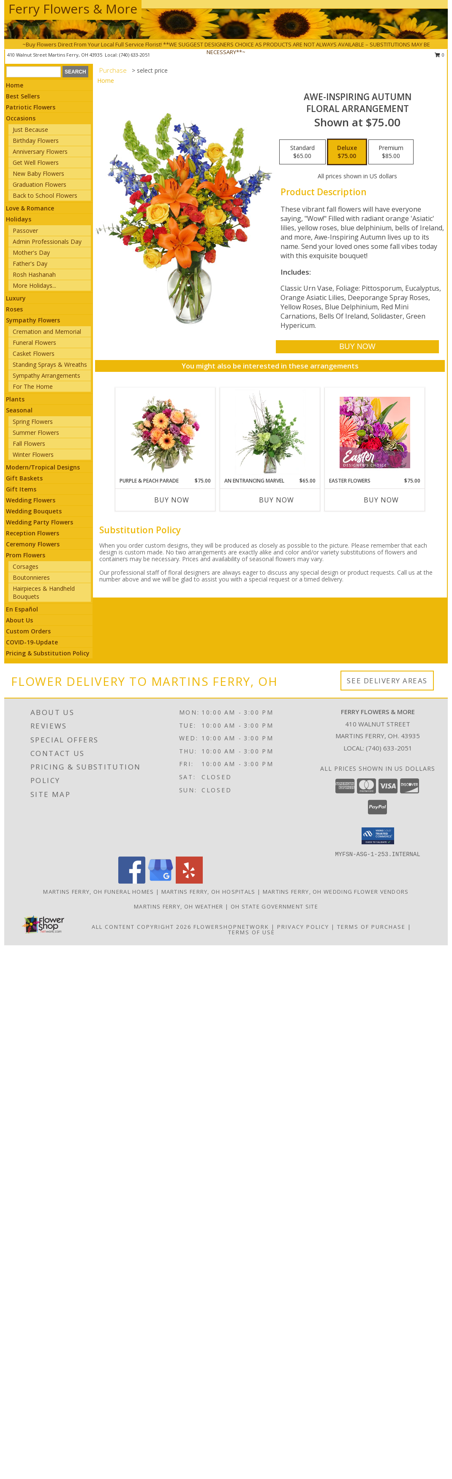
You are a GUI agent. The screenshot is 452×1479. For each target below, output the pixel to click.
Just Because (30, 130)
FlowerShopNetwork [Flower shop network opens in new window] (231, 927)
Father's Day (30, 263)
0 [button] (439, 55)
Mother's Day (31, 252)
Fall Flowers (29, 443)
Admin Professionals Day (47, 241)
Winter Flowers (33, 454)
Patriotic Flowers (30, 107)
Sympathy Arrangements (46, 375)
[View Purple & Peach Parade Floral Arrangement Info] (165, 432)
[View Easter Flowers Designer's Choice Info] (375, 432)
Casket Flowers (33, 353)
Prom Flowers (25, 555)
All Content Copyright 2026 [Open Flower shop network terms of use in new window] (141, 927)
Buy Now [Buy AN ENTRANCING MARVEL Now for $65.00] (276, 500)
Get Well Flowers (36, 162)
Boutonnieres (31, 577)
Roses (14, 309)
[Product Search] (33, 71)
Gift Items (21, 489)
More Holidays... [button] (34, 285)
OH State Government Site (274, 906)
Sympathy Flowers (33, 320)
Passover (25, 230)
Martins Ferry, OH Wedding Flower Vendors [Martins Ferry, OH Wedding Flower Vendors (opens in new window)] (336, 891)
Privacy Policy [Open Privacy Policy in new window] (303, 927)
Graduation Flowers (39, 184)
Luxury (16, 298)
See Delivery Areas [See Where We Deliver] (387, 680)
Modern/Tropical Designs (43, 467)
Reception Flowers (32, 533)
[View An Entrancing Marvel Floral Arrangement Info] (270, 432)
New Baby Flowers (38, 173)
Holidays (18, 219)
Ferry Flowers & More (72, 8)
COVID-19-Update (32, 642)
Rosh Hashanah (34, 274)
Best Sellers (23, 96)
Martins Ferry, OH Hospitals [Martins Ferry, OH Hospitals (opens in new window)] (208, 891)
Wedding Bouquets (34, 511)
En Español (22, 609)
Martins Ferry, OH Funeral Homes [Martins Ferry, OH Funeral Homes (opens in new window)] (98, 891)
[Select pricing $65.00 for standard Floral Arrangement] (302, 152)
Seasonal (19, 410)
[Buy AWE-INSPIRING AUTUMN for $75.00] (357, 346)
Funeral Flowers (34, 342)
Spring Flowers (33, 422)
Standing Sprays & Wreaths (50, 364)
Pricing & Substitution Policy (48, 653)
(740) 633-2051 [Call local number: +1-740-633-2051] (389, 748)
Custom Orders (28, 631)
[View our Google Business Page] (160, 881)
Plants (15, 399)
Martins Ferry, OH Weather (178, 906)
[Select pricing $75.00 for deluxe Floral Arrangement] (347, 152)
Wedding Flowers (30, 500)
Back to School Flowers (45, 195)
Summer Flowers (36, 432)
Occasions (20, 118)
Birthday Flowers (36, 140)
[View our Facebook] (131, 881)
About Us (19, 620)
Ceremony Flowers (33, 544)
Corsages (25, 566)
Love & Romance (30, 208)
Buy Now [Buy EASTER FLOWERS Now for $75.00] (381, 500)
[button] (378, 835)
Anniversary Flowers (40, 151)
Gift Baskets (24, 478)
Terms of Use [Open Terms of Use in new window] (251, 932)
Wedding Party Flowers (39, 522)
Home (14, 85)
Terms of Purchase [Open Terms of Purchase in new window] (371, 927)
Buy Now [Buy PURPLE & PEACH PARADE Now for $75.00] (171, 500)
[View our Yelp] (189, 881)
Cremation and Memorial (47, 331)
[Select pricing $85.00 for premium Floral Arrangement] (391, 152)
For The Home (33, 386)
